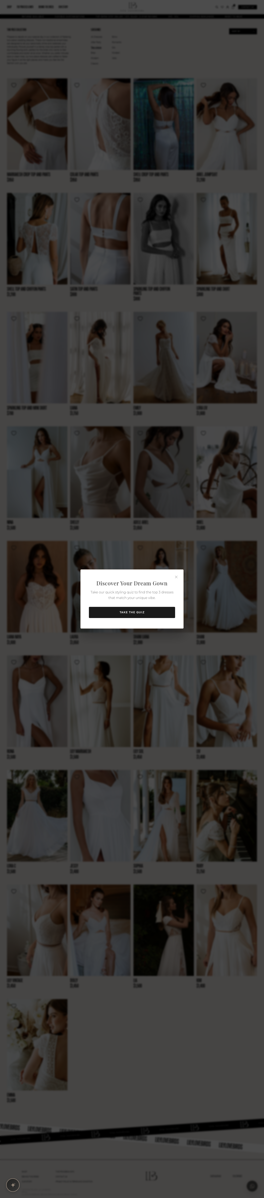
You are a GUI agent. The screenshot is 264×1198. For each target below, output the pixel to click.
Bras (93, 52)
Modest (116, 52)
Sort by (236, 31)
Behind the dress (46, 7)
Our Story (27, 1181)
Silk (113, 47)
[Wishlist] (14, 85)
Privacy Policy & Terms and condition (74, 1181)
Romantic (116, 42)
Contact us (247, 7)
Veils (114, 58)
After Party (96, 42)
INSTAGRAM (215, 1176)
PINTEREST (237, 1176)
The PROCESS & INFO (65, 1172)
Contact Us (61, 1176)
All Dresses (96, 36)
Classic (94, 63)
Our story (63, 7)
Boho (114, 36)
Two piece (96, 47)
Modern (95, 58)
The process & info (25, 7)
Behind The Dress (30, 1176)
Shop (9, 7)
